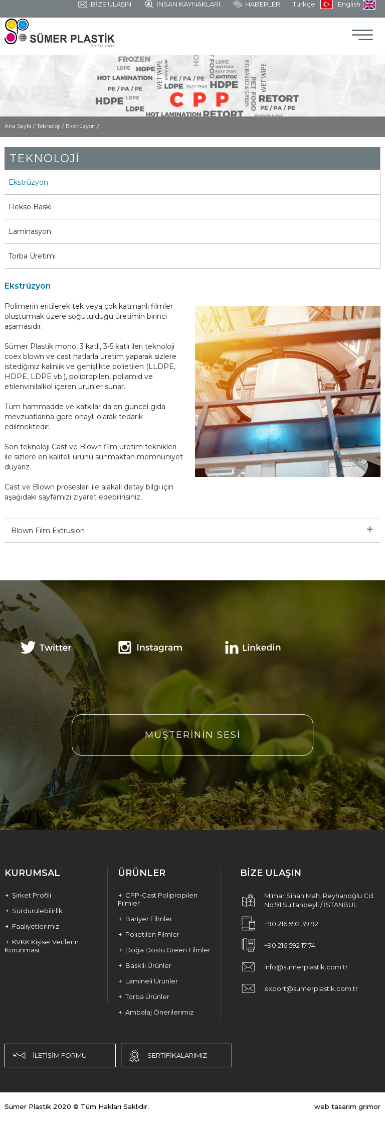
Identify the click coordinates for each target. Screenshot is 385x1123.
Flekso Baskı (30, 206)
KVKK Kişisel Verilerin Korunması (42, 946)
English (356, 5)
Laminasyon (30, 231)
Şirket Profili (28, 895)
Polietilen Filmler (148, 934)
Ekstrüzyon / (82, 126)
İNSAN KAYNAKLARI (182, 4)
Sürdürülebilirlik (34, 911)
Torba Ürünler (143, 996)
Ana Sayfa (19, 126)
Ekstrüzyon (28, 182)
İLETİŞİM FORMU (48, 1055)
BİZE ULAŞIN (104, 5)
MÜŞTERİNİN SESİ (193, 734)
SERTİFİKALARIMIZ (166, 1056)
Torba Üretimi (32, 256)
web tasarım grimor (347, 1106)
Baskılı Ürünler (144, 965)
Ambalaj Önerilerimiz (156, 1012)
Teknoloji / (51, 126)
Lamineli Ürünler (148, 981)
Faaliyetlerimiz (32, 926)
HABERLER (256, 4)
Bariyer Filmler (145, 919)
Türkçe (313, 4)
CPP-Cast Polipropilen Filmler (158, 899)
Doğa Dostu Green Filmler (164, 950)
